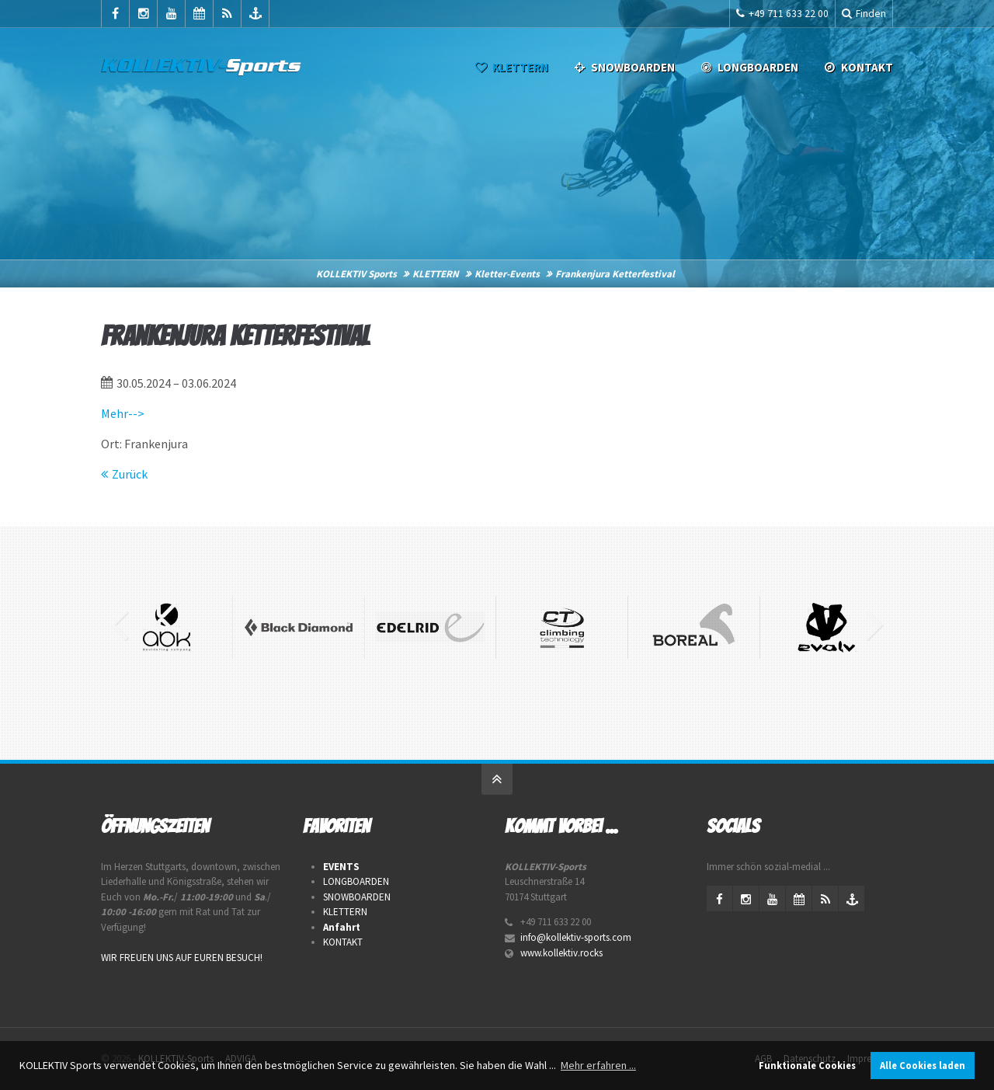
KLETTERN (510, 67)
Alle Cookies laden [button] (922, 1065)
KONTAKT (343, 942)
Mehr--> (122, 413)
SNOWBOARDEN (623, 67)
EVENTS (341, 866)
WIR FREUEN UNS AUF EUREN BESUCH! (181, 957)
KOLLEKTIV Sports (356, 273)
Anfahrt (341, 927)
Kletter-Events (507, 273)
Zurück (130, 474)
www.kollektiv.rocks (561, 952)
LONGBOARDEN (748, 67)
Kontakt (857, 67)
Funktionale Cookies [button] (807, 1065)
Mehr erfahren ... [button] (598, 1065)
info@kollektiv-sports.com (575, 937)
